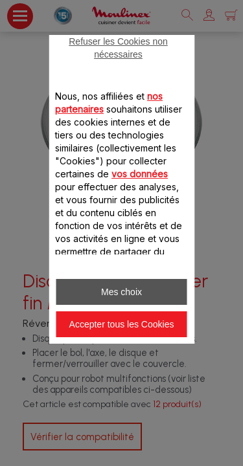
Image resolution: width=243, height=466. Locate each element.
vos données (139, 173)
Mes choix (121, 292)
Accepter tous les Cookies (121, 324)
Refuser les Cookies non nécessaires (118, 48)
